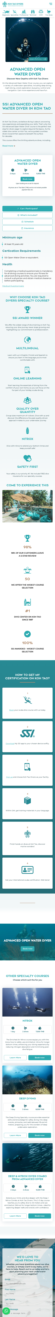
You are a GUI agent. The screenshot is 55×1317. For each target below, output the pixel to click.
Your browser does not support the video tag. (27, 506)
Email (7, 1279)
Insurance (27, 228)
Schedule (28, 222)
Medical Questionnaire (13, 286)
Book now (27, 179)
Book (11, 710)
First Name (10, 1289)
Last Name (10, 1299)
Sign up (9, 777)
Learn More (15, 1057)
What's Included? (27, 215)
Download (10, 743)
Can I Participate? (27, 208)
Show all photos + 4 (38, 59)
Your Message (11, 1309)
